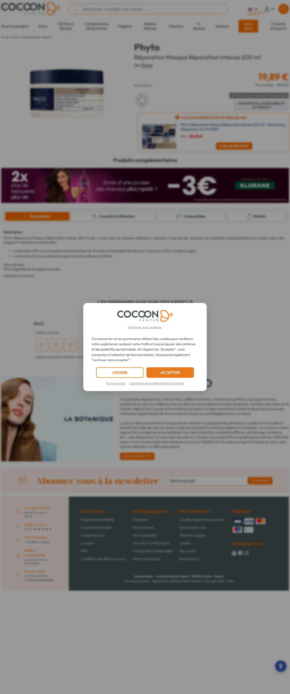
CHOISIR (119, 372)
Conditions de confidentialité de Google (156, 383)
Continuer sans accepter (145, 327)
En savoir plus (116, 383)
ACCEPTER (170, 372)
